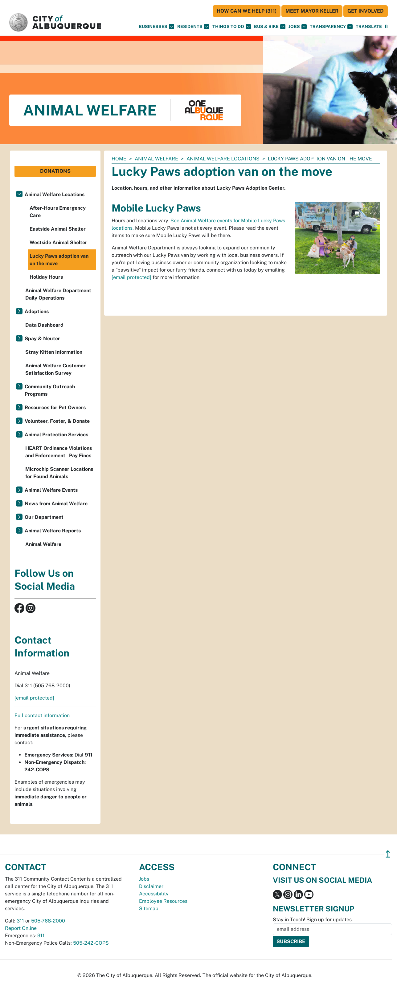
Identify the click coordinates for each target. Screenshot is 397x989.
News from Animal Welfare (56, 504)
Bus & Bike (269, 26)
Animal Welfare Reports (53, 531)
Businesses (156, 26)
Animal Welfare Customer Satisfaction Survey (55, 369)
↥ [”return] (388, 854)
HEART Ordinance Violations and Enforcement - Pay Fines (58, 451)
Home (119, 159)
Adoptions (37, 311)
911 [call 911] (41, 936)
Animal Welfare (156, 159)
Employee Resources (163, 901)
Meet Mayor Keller (311, 11)
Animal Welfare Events (51, 490)
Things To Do (231, 26)
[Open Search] (386, 26)
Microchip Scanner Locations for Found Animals (59, 472)
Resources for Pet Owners (55, 407)
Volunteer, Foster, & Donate (57, 421)
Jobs (298, 26)
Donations (55, 171)
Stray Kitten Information (53, 352)
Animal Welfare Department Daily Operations (58, 294)
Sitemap (148, 908)
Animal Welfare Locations (223, 159)
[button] (369, 26)
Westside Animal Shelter (58, 242)
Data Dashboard (44, 325)
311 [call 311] (20, 921)
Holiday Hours (46, 277)
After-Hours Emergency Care (58, 211)
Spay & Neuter (42, 338)
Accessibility (154, 894)
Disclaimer (151, 886)
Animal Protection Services (56, 435)
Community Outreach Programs (50, 390)
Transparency (331, 26)
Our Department (44, 517)
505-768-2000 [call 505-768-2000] (48, 921)
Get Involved (365, 11)
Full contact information (42, 715)
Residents (193, 26)
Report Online (21, 928)
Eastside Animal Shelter (58, 229)
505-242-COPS (91, 943)
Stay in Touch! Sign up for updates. (313, 919)
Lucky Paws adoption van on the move (59, 259)
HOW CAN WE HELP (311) (246, 11)
